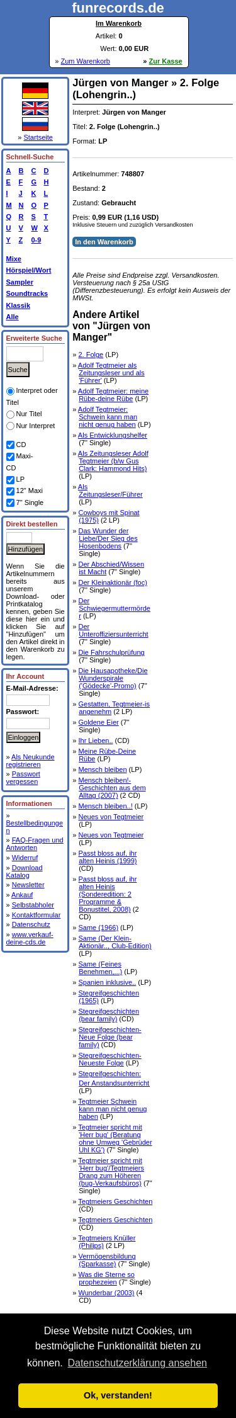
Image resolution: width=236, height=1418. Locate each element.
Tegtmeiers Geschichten (115, 1201)
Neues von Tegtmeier (110, 816)
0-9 (34, 240)
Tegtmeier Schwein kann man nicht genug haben (112, 1109)
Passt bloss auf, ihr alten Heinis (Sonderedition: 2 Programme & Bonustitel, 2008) (107, 894)
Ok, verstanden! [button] (118, 1395)
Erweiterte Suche (34, 338)
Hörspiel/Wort (29, 270)
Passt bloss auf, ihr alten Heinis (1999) (107, 857)
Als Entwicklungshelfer (112, 435)
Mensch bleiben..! (105, 806)
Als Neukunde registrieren (30, 760)
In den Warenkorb (104, 242)
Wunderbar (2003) (106, 1292)
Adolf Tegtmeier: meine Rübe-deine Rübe (113, 394)
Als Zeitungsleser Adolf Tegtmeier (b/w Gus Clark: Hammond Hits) (113, 461)
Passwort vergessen (23, 777)
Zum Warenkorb (85, 61)
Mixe (13, 259)
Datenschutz (31, 924)
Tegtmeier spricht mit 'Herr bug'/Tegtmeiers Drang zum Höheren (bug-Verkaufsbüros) (111, 1172)
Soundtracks (27, 293)
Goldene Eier (98, 722)
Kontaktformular (36, 915)
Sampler (19, 282)
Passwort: (23, 711)
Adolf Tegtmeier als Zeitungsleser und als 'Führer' (111, 372)
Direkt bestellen (32, 524)
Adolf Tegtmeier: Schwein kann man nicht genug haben (107, 417)
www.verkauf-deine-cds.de (29, 938)
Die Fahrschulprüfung (111, 652)
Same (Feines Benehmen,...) (100, 967)
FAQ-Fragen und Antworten (35, 843)
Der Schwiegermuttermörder (114, 608)
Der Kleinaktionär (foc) (112, 582)
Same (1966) (98, 927)
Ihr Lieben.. (95, 740)
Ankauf (22, 895)
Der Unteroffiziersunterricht (113, 630)
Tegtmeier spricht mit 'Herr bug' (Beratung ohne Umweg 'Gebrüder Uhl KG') (115, 1138)
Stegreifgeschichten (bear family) (108, 1015)
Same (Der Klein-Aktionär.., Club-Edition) (114, 942)
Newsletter (28, 884)
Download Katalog (24, 871)
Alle (12, 316)
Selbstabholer (33, 905)
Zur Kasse (166, 61)
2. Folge (90, 354)
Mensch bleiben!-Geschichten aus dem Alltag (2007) (111, 787)
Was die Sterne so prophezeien (106, 1278)
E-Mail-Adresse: (32, 688)
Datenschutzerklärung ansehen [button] (136, 1363)
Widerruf (25, 857)
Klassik (18, 305)
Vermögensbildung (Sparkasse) (106, 1260)
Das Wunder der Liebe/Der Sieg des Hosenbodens (107, 538)
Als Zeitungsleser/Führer (110, 490)
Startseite (37, 137)
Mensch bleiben (102, 769)
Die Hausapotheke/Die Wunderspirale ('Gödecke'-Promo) (112, 678)
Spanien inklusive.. (107, 982)
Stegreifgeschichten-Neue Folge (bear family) (109, 1037)
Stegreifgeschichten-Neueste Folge (109, 1059)
